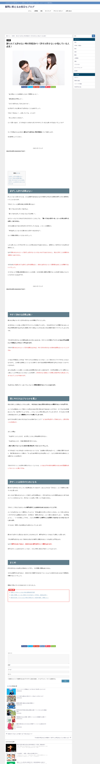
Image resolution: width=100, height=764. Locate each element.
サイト (9, 675)
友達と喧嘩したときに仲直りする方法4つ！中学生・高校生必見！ (29, 595)
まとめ (11, 183)
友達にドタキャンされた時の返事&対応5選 (23, 592)
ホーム (29, 10)
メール (10, 671)
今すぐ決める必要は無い (15, 178)
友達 (75, 51)
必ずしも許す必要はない (15, 176)
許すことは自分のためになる (17, 181)
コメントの (78, 83)
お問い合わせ (69, 10)
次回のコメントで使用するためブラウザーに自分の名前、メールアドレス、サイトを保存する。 (33, 680)
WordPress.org (77, 86)
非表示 (18, 173)
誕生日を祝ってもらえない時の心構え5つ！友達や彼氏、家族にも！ (30, 597)
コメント (10, 652)
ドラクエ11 (76, 64)
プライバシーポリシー (58, 10)
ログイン (76, 77)
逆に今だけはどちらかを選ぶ (17, 180)
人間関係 (36, 10)
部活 (75, 48)
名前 (9, 666)
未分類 (8, 40)
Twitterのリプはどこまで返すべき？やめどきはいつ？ (21, 714)
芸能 (41, 10)
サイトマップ (48, 10)
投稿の (77, 80)
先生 (75, 42)
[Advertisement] (50, 22)
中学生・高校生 (77, 45)
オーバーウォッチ (78, 67)
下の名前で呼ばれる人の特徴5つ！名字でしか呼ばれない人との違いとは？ (51, 718)
